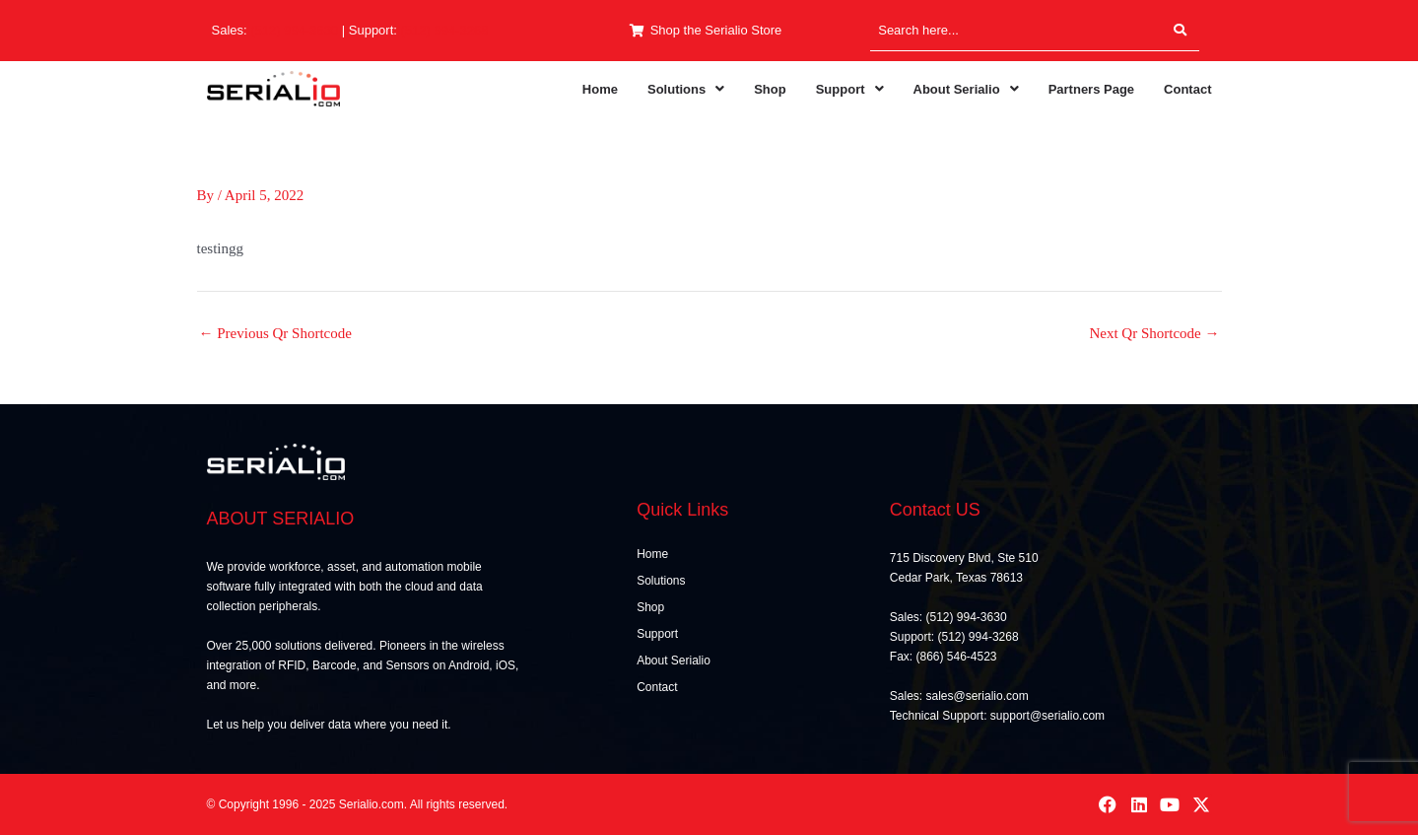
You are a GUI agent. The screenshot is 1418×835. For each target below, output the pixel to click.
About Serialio (966, 89)
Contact (1187, 89)
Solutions (685, 89)
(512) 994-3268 (445, 30)
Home (600, 89)
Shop (770, 89)
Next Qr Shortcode (1154, 333)
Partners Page (1091, 89)
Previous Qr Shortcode (275, 333)
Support (850, 89)
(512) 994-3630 (294, 30)
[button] (685, 89)
